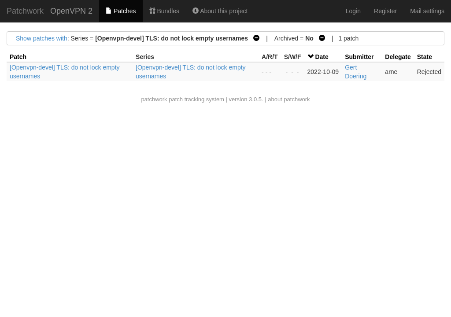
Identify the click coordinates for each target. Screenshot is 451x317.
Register (385, 11)
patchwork (154, 99)
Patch (18, 56)
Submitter (359, 56)
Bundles (164, 11)
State (424, 56)
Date (321, 56)
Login (353, 11)
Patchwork (25, 11)
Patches (121, 11)
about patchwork (289, 99)
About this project (220, 11)
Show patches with (41, 38)
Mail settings (427, 11)
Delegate (397, 56)
